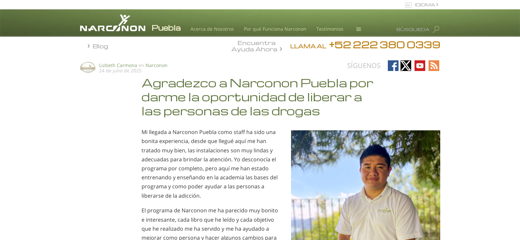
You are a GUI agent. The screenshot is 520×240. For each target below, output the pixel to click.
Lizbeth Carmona (118, 65)
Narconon (157, 65)
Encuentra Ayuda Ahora (254, 45)
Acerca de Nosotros (212, 29)
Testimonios (329, 29)
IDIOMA (425, 4)
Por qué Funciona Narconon (275, 29)
